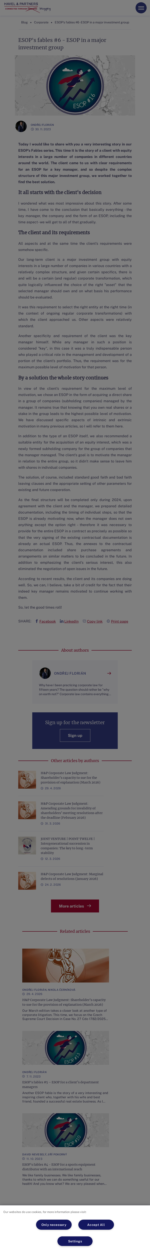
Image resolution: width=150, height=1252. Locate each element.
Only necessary (54, 1225)
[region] (75, 1228)
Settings (75, 1241)
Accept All (96, 1225)
